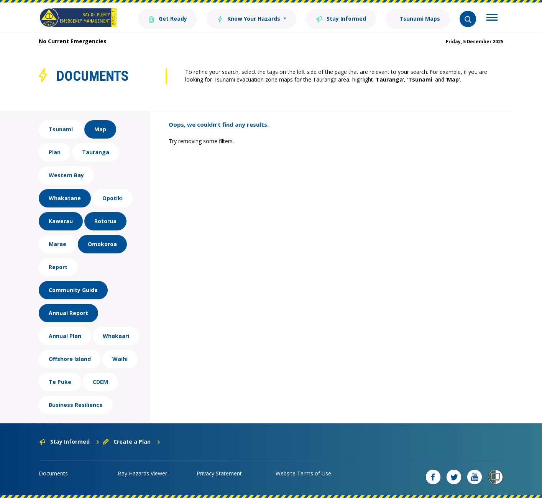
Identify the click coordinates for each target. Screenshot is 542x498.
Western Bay (66, 175)
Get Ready (167, 18)
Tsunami (61, 129)
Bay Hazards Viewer (142, 473)
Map (100, 129)
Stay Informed (341, 18)
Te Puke (60, 381)
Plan (55, 152)
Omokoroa (102, 244)
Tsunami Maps (419, 18)
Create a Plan (132, 441)
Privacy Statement (219, 473)
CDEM (100, 381)
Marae (57, 244)
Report (58, 267)
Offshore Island (70, 358)
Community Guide (73, 290)
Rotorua (105, 221)
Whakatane (65, 198)
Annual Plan (65, 336)
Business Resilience (76, 404)
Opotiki (112, 198)
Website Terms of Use (303, 473)
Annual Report (68, 313)
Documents (53, 473)
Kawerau (61, 221)
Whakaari (116, 336)
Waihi (120, 358)
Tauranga (95, 152)
